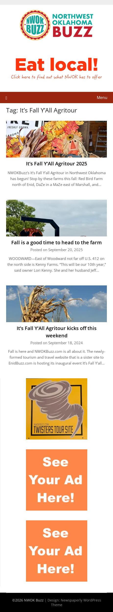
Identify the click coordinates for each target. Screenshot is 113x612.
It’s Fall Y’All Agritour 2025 (56, 163)
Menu (102, 97)
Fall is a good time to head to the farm (56, 242)
